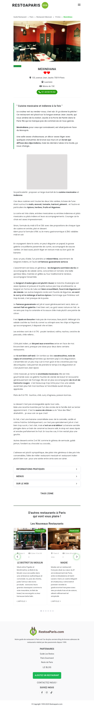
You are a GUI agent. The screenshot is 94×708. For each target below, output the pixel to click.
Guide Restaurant (20, 17)
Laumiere (47, 82)
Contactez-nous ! (47, 682)
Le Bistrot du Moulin (30, 562)
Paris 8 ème (55, 555)
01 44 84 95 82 (47, 92)
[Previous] (17, 556)
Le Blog (47, 667)
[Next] (76, 556)
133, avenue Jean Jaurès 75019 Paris (47, 77)
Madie (64, 562)
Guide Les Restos (47, 654)
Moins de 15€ (47, 86)
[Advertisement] (47, 171)
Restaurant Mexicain (44, 17)
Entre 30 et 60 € (69, 555)
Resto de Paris (47, 662)
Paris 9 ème (21, 555)
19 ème (58, 17)
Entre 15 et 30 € (35, 555)
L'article (22, 601)
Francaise (40, 531)
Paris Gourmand (47, 658)
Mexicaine (17, 66)
